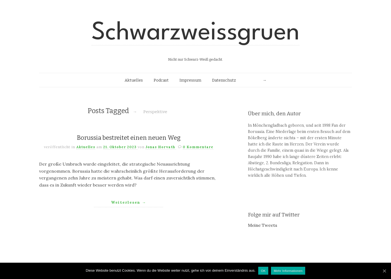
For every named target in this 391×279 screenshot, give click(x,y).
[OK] (384, 271)
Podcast (161, 80)
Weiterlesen (128, 202)
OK (263, 270)
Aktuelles (134, 80)
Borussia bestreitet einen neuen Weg (129, 137)
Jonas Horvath (161, 147)
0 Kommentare (198, 147)
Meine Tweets (262, 225)
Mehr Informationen (288, 270)
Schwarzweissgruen (195, 33)
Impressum (190, 80)
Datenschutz (224, 80)
